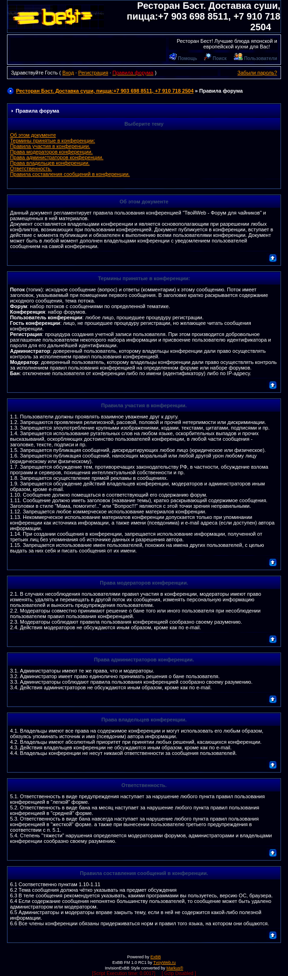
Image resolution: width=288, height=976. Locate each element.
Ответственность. (31, 168)
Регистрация (93, 72)
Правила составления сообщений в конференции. (70, 174)
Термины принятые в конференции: (52, 140)
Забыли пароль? (257, 72)
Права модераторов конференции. (51, 152)
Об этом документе (33, 135)
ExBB (156, 957)
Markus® (174, 968)
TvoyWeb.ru (164, 962)
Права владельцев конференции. (49, 163)
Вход (68, 72)
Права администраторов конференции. (56, 157)
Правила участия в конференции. (50, 146)
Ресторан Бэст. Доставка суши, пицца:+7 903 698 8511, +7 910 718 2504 (203, 16)
